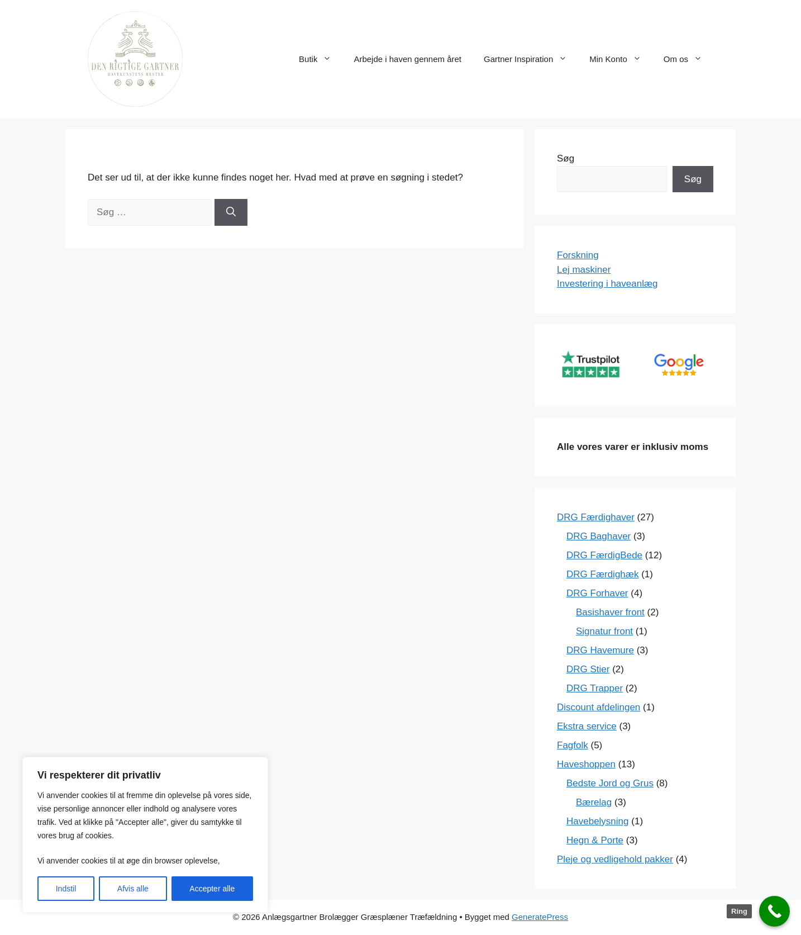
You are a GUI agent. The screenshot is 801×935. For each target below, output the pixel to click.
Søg (565, 158)
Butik (320, 59)
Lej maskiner (584, 269)
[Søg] (230, 212)
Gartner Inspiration (531, 59)
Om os (688, 59)
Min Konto (620, 59)
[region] (145, 835)
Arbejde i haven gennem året (407, 59)
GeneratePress (540, 917)
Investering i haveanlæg (607, 283)
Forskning (578, 255)
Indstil (66, 888)
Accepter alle (212, 888)
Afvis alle (133, 888)
